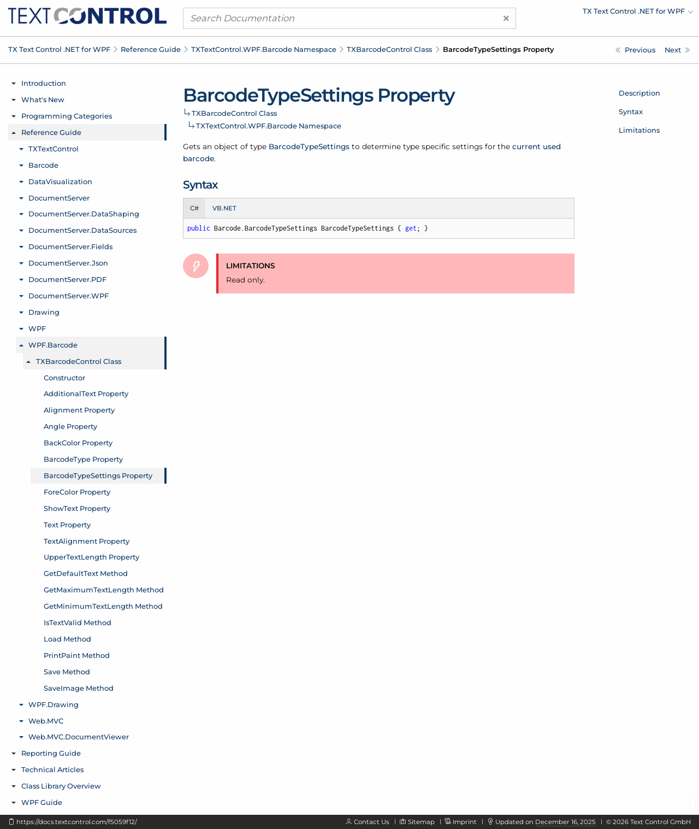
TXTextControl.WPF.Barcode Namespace (263, 49)
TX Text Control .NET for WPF (59, 49)
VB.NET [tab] (224, 208)
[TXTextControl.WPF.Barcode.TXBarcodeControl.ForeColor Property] (677, 50)
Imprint (465, 822)
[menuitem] (598, 14)
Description (639, 93)
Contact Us (371, 822)
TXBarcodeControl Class (389, 49)
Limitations (639, 130)
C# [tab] (194, 208)
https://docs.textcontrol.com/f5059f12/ (76, 822)
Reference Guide (151, 49)
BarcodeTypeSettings (309, 146)
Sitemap (421, 822)
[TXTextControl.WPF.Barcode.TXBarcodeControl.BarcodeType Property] (635, 50)
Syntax (631, 111)
